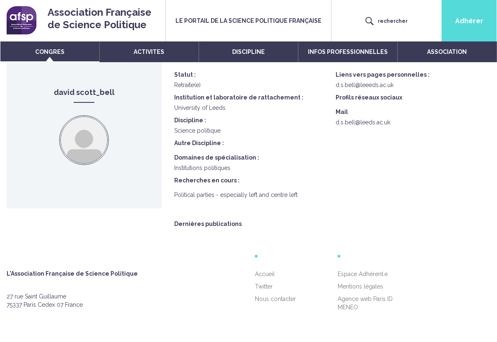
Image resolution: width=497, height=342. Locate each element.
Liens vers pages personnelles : (383, 74)
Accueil (265, 274)
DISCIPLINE (248, 52)
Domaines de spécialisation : (216, 157)
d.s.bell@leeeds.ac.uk (365, 85)
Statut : (185, 74)
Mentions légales (360, 286)
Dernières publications (208, 224)
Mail (342, 112)
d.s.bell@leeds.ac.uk (363, 122)
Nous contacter (275, 299)
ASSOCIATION (447, 52)
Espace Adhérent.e (363, 274)
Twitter (264, 286)
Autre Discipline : (199, 143)
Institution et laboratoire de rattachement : (238, 97)
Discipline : (190, 120)
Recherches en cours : (207, 180)
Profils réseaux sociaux (369, 97)
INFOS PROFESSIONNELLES (348, 52)
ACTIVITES (149, 52)
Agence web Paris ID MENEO (365, 303)
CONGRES (50, 52)
